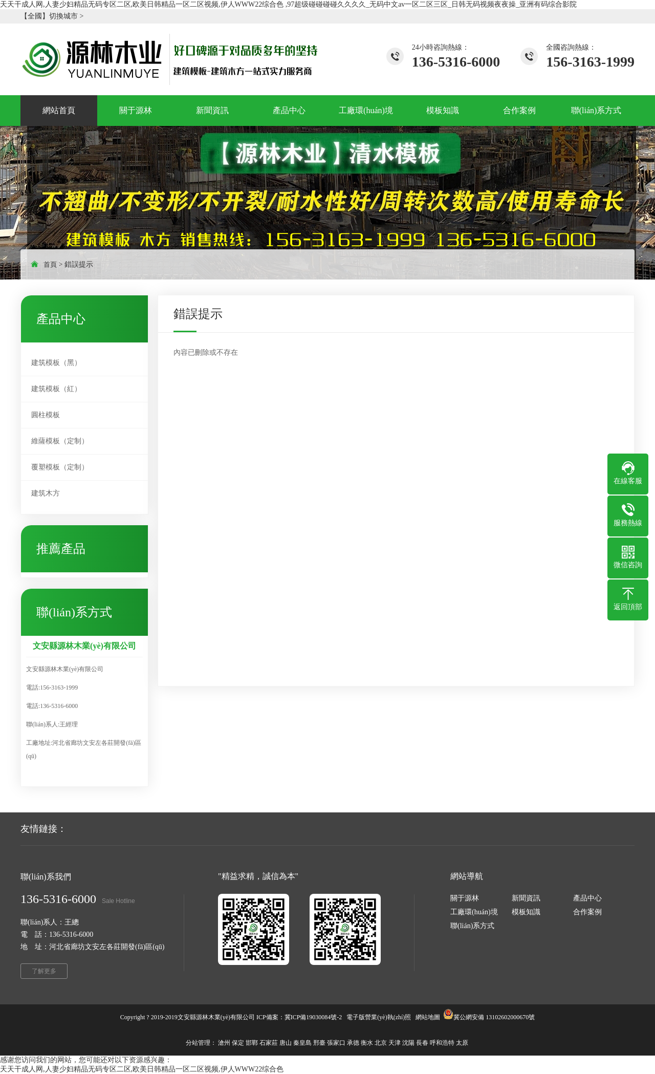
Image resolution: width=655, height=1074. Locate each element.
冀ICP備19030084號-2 (313, 1017)
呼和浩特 (442, 1042)
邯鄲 (252, 1042)
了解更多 (44, 971)
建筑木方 (45, 493)
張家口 (336, 1042)
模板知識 (526, 912)
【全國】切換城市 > (51, 16)
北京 (381, 1042)
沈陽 (408, 1042)
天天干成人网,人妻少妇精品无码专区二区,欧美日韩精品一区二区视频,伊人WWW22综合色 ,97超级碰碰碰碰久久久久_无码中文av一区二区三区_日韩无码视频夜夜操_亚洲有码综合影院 (288, 4)
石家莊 (268, 1042)
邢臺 (319, 1042)
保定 (238, 1042)
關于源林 (464, 898)
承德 (353, 1042)
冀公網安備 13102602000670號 (494, 1017)
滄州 (224, 1042)
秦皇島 (302, 1042)
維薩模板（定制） (60, 441)
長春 (422, 1042)
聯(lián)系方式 (472, 926)
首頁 (50, 264)
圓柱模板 (45, 415)
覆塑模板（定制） (60, 467)
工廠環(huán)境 (474, 912)
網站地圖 (428, 1017)
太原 (462, 1042)
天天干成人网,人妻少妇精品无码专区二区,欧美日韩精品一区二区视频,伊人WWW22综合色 (141, 1069)
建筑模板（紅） (56, 389)
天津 (394, 1042)
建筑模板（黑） (56, 363)
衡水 (367, 1042)
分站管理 (198, 1042)
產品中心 (587, 898)
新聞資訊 (526, 898)
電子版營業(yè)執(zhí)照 (378, 1017)
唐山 (285, 1042)
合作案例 (587, 912)
